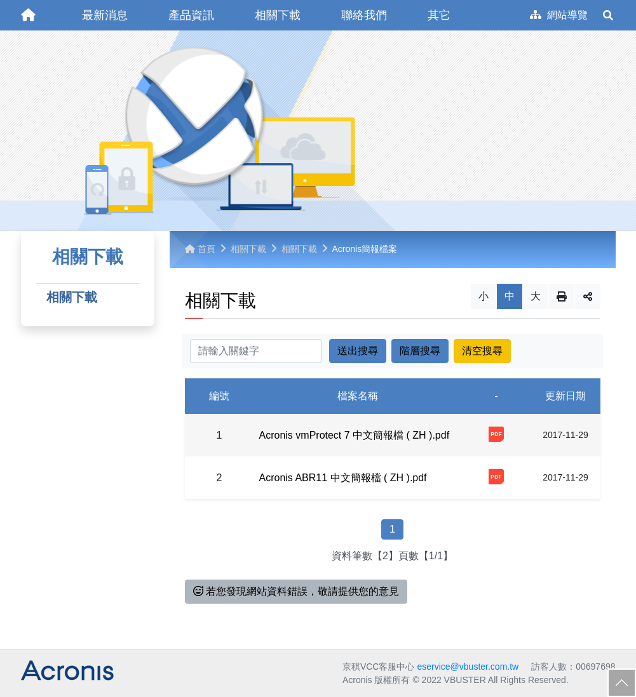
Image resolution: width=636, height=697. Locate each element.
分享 (587, 296)
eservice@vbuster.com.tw (467, 666)
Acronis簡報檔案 (365, 249)
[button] (105, 15)
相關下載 (71, 297)
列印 (561, 296)
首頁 (200, 249)
